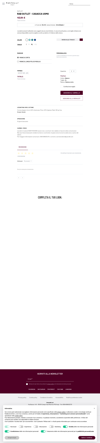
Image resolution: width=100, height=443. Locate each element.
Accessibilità (59, 397)
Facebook (32, 389)
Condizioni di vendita (46, 397)
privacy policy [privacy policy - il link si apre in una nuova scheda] (61, 412)
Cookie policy (33, 397)
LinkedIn (68, 389)
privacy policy (50, 384)
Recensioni (22, 147)
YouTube (60, 389)
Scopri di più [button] (12, 437)
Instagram (41, 389)
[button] (94, 408)
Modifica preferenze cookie (74, 397)
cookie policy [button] (19, 416)
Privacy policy (22, 397)
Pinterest (51, 389)
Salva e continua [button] (86, 437)
